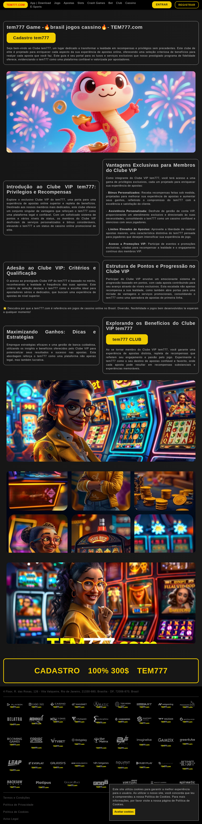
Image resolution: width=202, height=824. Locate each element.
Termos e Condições (16, 797)
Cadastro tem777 (31, 37)
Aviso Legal (10, 818)
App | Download (40, 3)
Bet (110, 3)
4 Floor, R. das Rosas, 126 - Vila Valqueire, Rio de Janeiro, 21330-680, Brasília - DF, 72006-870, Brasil (71, 691)
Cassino (130, 3)
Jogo (57, 3)
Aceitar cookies (124, 811)
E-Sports (36, 6)
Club (119, 3)
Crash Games (96, 3)
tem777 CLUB (127, 339)
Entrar (162, 4)
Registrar (186, 4)
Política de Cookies (16, 811)
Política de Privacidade (18, 804)
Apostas (69, 3)
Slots (81, 3)
